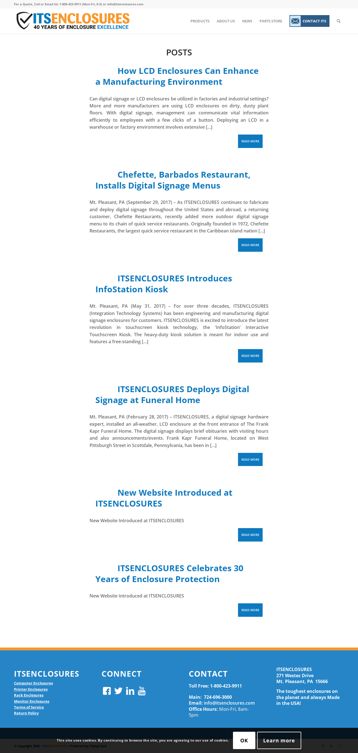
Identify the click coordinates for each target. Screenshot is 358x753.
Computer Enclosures (33, 683)
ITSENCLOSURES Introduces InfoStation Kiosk (163, 283)
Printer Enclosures (31, 689)
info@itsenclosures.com (229, 703)
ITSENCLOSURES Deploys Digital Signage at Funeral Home (172, 394)
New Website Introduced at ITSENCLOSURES (163, 498)
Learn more (279, 740)
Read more (250, 141)
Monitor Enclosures (31, 701)
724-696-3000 (218, 697)
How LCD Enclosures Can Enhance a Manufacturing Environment (177, 76)
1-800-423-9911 (226, 686)
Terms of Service (29, 707)
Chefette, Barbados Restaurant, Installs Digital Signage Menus (173, 180)
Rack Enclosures (28, 695)
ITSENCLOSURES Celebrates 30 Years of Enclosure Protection (169, 573)
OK (244, 740)
